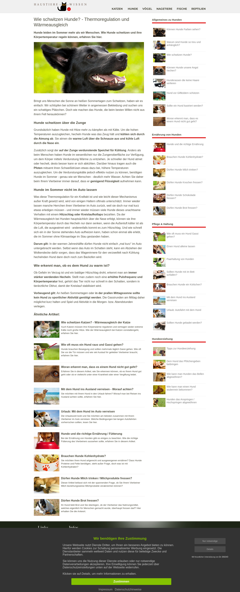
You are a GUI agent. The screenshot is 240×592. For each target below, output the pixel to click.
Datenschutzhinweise (128, 589)
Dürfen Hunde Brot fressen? (80, 500)
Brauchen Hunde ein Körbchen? (177, 287)
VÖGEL (147, 8)
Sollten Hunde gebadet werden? (177, 325)
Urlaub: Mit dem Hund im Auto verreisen (88, 411)
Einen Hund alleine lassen (174, 249)
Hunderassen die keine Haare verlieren (176, 83)
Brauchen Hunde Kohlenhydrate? (83, 456)
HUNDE (133, 8)
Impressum (105, 589)
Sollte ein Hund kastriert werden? (178, 108)
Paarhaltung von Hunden (173, 262)
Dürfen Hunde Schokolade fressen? (174, 198)
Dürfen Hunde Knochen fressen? (178, 185)
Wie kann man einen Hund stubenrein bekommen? (174, 389)
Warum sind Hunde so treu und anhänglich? (177, 45)
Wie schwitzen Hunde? (172, 57)
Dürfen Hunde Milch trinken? (175, 172)
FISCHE (182, 8)
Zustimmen (121, 581)
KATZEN (117, 8)
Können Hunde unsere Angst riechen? (175, 70)
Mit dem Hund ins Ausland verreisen (174, 300)
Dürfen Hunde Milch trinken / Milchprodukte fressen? (96, 478)
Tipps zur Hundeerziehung (174, 351)
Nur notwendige (210, 541)
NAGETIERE (164, 8)
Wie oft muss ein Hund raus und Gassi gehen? (92, 344)
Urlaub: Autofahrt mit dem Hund (177, 313)
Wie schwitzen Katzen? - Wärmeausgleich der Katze (96, 322)
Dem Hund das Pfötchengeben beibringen (176, 364)
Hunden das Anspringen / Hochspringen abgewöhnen (175, 402)
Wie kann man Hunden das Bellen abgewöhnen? (178, 377)
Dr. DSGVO (223, 557)
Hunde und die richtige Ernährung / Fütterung (91, 433)
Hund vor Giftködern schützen (176, 96)
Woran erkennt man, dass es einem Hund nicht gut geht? (99, 366)
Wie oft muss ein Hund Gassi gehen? (176, 236)
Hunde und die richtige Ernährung (178, 147)
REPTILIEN (198, 8)
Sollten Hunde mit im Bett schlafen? (174, 274)
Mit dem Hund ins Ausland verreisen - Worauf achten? (97, 389)
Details (210, 549)
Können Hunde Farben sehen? (176, 32)
